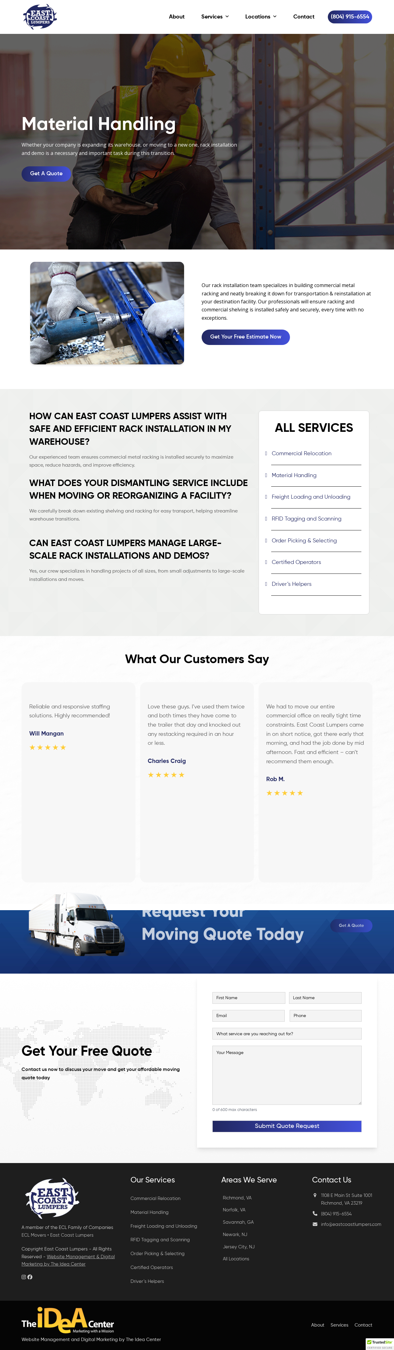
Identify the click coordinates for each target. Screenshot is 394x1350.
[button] (380, 1344)
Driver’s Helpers (292, 584)
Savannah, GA (238, 1222)
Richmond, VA (237, 1198)
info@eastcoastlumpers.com (351, 1224)
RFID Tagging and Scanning (306, 519)
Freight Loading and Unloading (311, 497)
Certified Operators (296, 562)
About (317, 1325)
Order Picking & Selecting (304, 541)
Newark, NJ (235, 1234)
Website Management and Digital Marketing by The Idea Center (91, 1339)
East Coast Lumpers (72, 1235)
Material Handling (294, 475)
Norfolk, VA (234, 1210)
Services (339, 1325)
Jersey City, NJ (239, 1247)
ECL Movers (34, 1235)
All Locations (236, 1259)
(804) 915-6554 (336, 1214)
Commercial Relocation (302, 453)
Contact (363, 1325)
